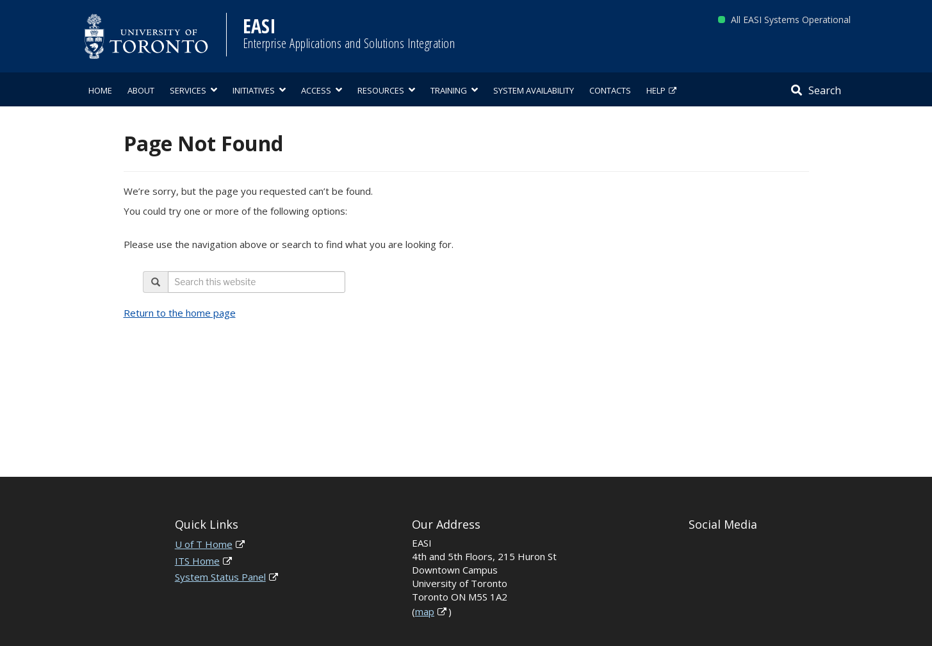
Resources (380, 90)
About (140, 90)
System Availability (533, 90)
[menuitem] (100, 89)
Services (188, 90)
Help (656, 90)
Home (100, 90)
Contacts (610, 90)
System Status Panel (220, 576)
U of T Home (204, 544)
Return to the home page (180, 312)
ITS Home (197, 560)
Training (448, 90)
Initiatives (254, 90)
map (424, 611)
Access (316, 90)
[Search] (816, 89)
